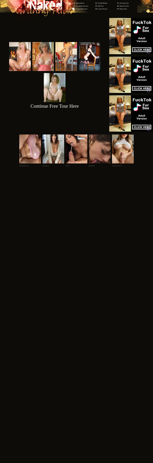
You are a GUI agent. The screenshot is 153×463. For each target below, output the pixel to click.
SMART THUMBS (82, 376)
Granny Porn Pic (103, 9)
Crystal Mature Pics (82, 9)
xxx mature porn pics (82, 6)
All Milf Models (102, 3)
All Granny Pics (124, 3)
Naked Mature (80, 3)
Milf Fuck (101, 6)
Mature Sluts (123, 9)
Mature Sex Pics (124, 6)
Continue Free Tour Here (54, 106)
